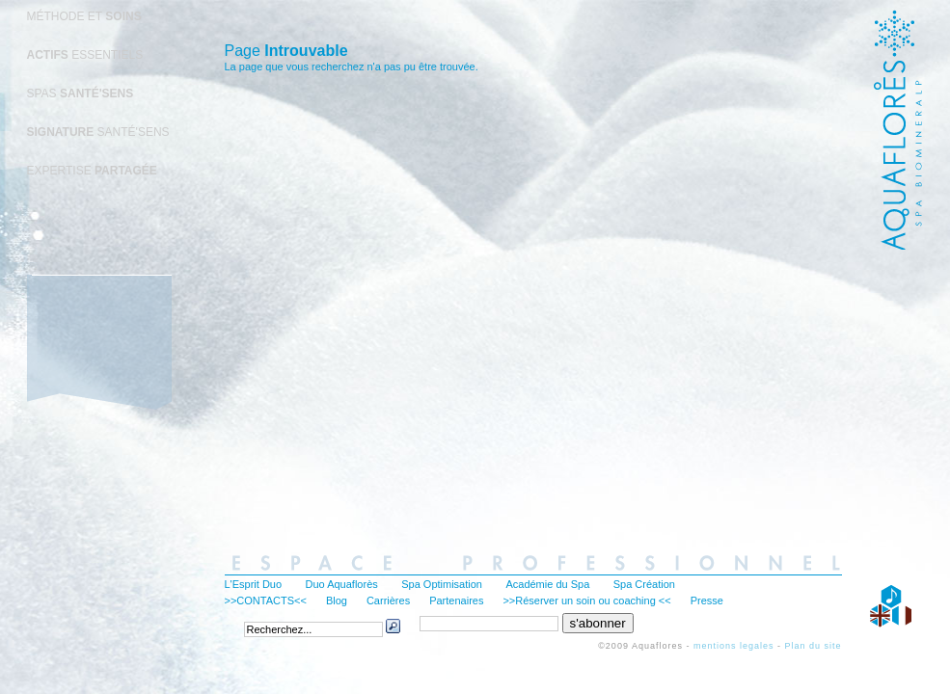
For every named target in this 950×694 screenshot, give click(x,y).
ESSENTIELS (85, 55)
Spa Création (644, 584)
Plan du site (812, 646)
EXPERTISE (92, 170)
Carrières (388, 600)
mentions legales (733, 646)
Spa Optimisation (441, 584)
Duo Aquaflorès (342, 584)
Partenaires (456, 600)
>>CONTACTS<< (266, 600)
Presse (707, 600)
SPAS (80, 93)
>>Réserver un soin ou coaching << (586, 600)
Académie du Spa (547, 584)
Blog (336, 600)
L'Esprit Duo (254, 584)
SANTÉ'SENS (98, 132)
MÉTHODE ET (84, 16)
